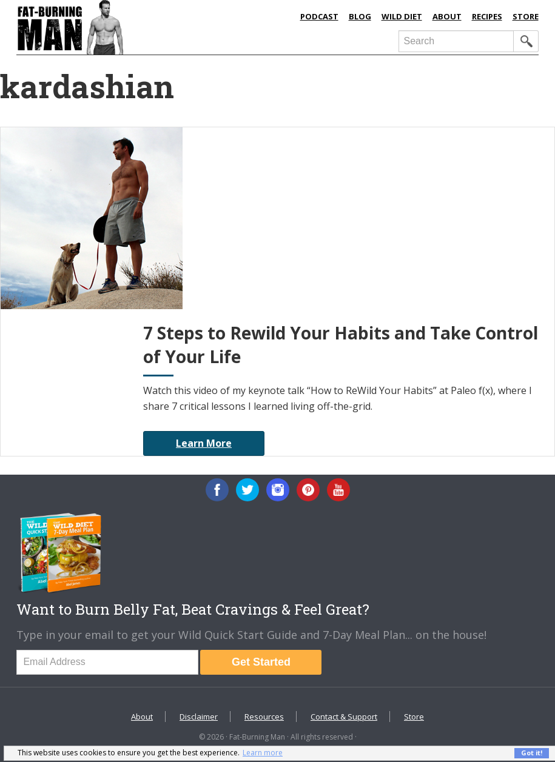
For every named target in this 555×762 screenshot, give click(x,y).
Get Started (261, 662)
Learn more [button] (263, 752)
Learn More (204, 443)
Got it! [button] (531, 752)
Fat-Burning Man (128, 27)
